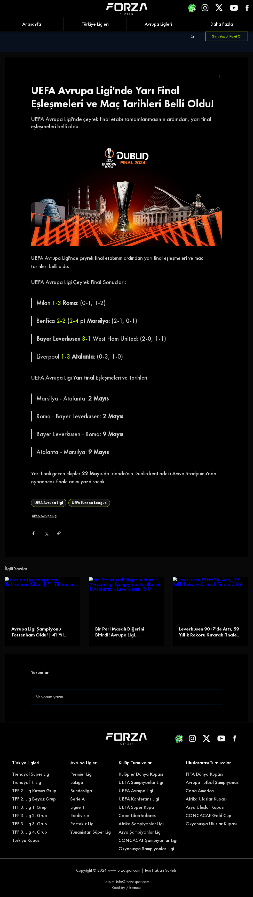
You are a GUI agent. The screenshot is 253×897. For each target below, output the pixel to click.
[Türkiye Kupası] (33, 840)
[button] (192, 36)
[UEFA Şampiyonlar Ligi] (142, 782)
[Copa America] (209, 791)
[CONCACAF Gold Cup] (212, 815)
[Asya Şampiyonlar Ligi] (142, 832)
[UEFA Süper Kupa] (139, 807)
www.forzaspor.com (123, 870)
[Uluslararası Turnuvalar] (209, 763)
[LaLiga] (91, 782)
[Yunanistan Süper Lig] (93, 832)
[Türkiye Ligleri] (33, 763)
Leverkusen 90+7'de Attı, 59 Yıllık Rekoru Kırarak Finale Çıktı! (209, 632)
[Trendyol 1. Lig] (33, 782)
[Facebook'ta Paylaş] (33, 533)
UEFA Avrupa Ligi (48, 502)
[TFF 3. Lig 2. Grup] (33, 815)
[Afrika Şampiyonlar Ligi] (146, 824)
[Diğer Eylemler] (219, 76)
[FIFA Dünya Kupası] (206, 774)
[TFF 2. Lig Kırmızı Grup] (35, 791)
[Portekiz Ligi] (91, 824)
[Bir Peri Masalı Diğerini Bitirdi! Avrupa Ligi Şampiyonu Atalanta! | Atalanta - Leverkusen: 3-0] (126, 598)
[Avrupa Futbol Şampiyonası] (213, 782)
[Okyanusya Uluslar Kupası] (213, 824)
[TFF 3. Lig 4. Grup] (33, 832)
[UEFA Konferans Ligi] (142, 799)
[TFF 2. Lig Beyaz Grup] (35, 799)
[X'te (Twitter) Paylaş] (46, 533)
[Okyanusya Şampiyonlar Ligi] (148, 848)
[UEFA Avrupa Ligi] (142, 791)
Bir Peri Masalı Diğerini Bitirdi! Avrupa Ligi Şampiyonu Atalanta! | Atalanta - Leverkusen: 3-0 (123, 632)
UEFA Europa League (89, 502)
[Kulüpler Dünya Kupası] (142, 774)
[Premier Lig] (91, 774)
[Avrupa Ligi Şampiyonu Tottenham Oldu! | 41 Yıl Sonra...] (42, 598)
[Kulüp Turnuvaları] (139, 763)
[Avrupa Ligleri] (91, 763)
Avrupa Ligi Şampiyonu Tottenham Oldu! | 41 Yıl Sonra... (37, 632)
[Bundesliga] (93, 791)
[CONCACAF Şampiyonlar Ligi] (148, 840)
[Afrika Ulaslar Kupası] (209, 799)
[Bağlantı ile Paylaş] (58, 533)
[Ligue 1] (91, 807)
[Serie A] (93, 799)
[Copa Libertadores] (139, 815)
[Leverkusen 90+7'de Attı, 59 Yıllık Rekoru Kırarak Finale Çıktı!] (210, 598)
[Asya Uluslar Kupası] (206, 807)
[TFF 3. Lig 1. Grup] (33, 807)
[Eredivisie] (91, 815)
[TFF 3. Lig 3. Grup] (33, 824)
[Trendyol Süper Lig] (33, 774)
